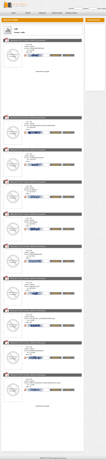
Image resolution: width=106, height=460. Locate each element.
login (99, 8)
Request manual (71, 13)
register (104, 8)
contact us (55, 458)
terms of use (62, 458)
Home (13, 13)
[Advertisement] (19, 92)
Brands (27, 13)
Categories (42, 13)
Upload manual (57, 13)
